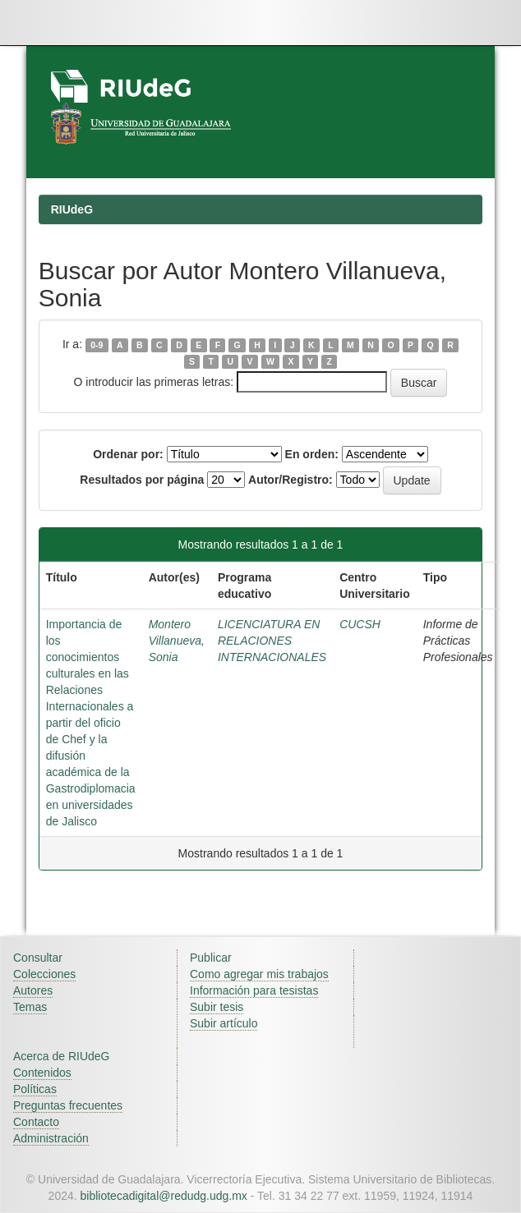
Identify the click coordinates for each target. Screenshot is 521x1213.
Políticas (35, 1089)
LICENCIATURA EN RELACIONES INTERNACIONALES (272, 641)
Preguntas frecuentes (67, 1105)
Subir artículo (223, 1023)
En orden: (312, 454)
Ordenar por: (128, 454)
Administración (51, 1138)
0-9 (96, 345)
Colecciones (44, 974)
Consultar (37, 957)
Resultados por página (142, 479)
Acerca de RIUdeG (61, 1056)
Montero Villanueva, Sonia (177, 641)
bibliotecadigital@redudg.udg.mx (164, 1195)
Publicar (211, 957)
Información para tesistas (254, 990)
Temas (30, 1006)
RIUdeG (72, 209)
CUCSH (359, 624)
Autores (33, 990)
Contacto (36, 1121)
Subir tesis (216, 1006)
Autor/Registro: (290, 479)
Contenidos (42, 1072)
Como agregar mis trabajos (259, 974)
